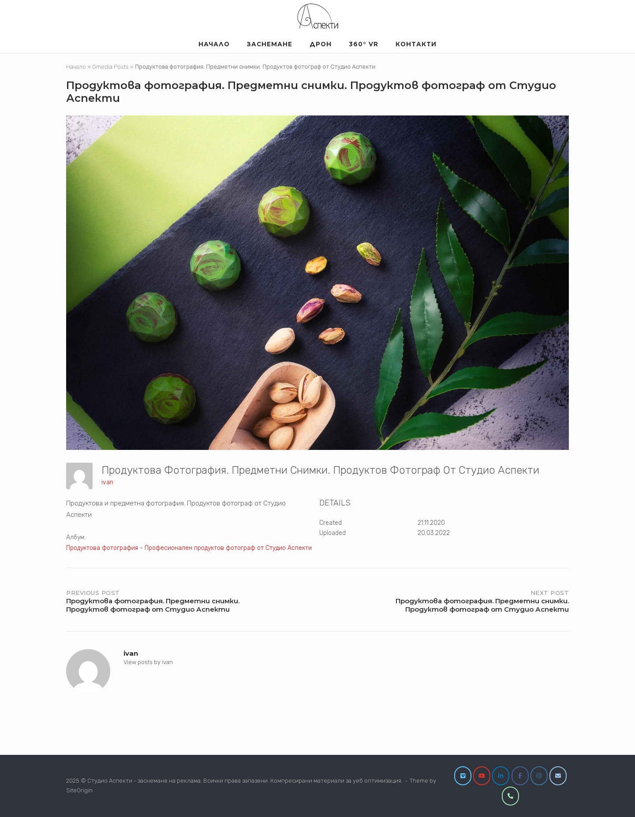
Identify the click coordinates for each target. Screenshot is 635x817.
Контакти (416, 44)
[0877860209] (510, 796)
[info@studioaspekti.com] (558, 775)
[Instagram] (539, 775)
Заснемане (269, 44)
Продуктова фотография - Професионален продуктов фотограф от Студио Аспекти (189, 548)
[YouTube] (481, 775)
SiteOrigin (79, 790)
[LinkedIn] (500, 775)
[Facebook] (520, 775)
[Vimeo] (462, 775)
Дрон (321, 44)
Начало (76, 66)
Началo (214, 44)
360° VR (363, 44)
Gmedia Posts (110, 66)
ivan (107, 482)
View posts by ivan (148, 662)
